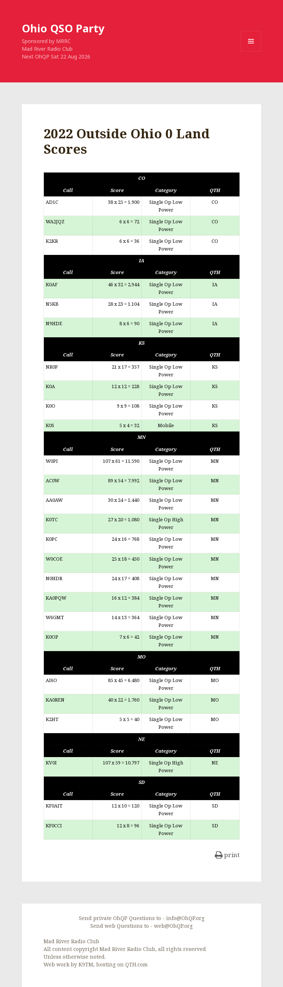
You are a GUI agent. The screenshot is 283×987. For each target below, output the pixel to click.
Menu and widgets (251, 51)
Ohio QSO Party (63, 28)
